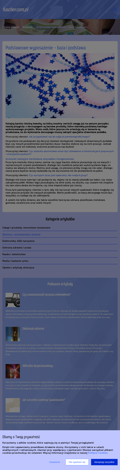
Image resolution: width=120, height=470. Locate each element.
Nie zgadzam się (77, 462)
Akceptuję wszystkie (104, 462)
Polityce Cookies (97, 453)
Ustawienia (54, 462)
